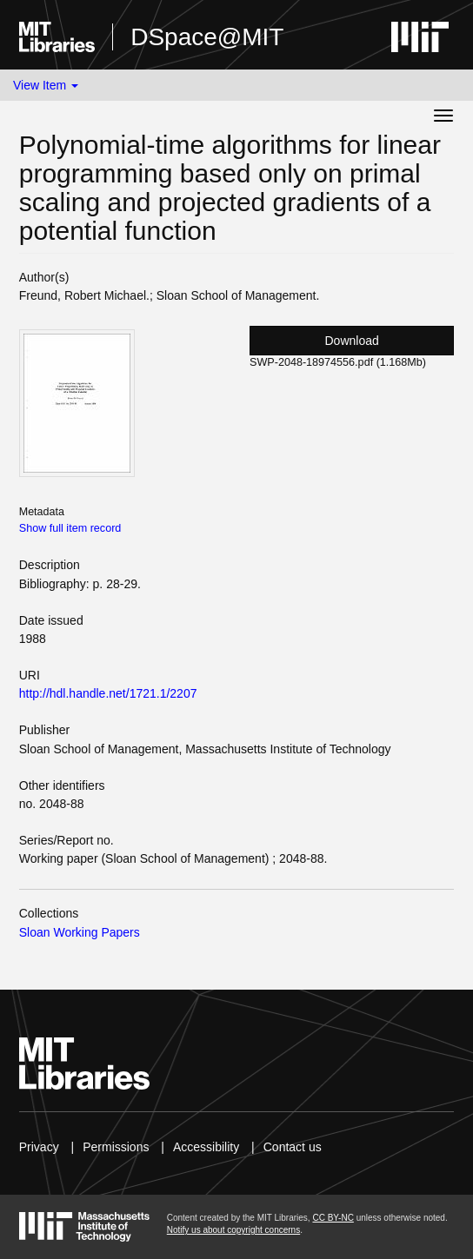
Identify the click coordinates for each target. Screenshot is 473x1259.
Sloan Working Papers (79, 932)
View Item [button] (45, 85)
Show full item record (70, 528)
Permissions (116, 1147)
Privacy (39, 1147)
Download (351, 341)
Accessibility (206, 1147)
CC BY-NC (332, 1218)
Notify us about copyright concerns (233, 1230)
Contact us (292, 1147)
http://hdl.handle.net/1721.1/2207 (108, 693)
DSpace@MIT (206, 36)
